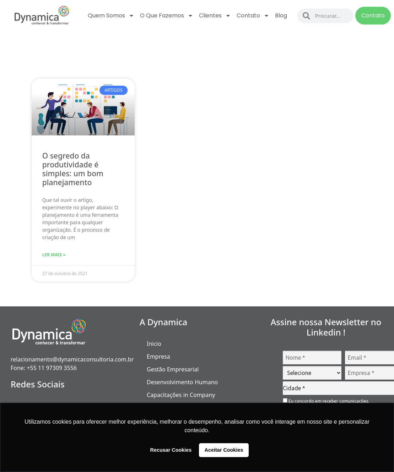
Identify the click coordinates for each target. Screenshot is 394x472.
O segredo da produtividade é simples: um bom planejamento (72, 169)
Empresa (158, 356)
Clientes (215, 15)
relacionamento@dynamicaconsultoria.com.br (72, 359)
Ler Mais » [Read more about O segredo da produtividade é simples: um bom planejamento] (54, 255)
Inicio (154, 344)
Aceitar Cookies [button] (224, 450)
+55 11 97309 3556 (52, 368)
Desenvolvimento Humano (182, 382)
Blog (281, 15)
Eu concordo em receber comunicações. (326, 400)
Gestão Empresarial (173, 369)
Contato (253, 15)
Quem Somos (111, 15)
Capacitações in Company (181, 395)
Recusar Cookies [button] (171, 450)
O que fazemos (166, 15)
